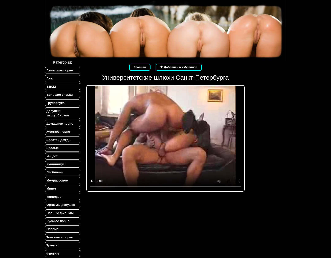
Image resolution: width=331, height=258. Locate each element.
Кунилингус (55, 164)
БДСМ (51, 86)
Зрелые (52, 148)
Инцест (52, 156)
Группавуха (55, 103)
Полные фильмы (59, 213)
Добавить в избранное (178, 67)
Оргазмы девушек (60, 204)
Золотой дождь (58, 140)
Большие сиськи (59, 94)
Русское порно (57, 221)
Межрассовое (57, 180)
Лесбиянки (54, 172)
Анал (50, 78)
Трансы (52, 245)
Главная (140, 67)
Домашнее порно (59, 123)
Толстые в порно (59, 237)
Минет (51, 188)
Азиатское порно (59, 70)
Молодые (53, 196)
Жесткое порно (58, 131)
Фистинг (53, 253)
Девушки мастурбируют (57, 113)
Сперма (52, 229)
